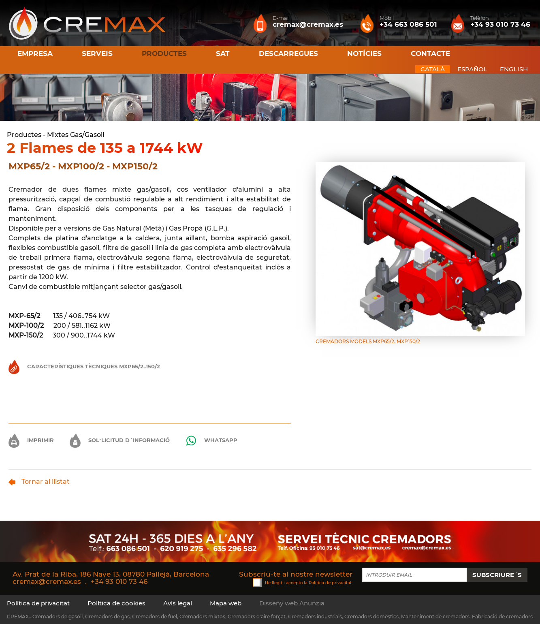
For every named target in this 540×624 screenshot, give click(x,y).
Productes (24, 135)
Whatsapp (211, 440)
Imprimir (31, 440)
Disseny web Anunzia (291, 603)
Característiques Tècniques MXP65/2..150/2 (84, 366)
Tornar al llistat (39, 481)
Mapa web (225, 603)
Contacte (430, 53)
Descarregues (288, 53)
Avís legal (177, 603)
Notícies (364, 53)
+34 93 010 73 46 (119, 581)
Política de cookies (116, 603)
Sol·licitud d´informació (120, 440)
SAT (223, 53)
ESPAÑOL (472, 69)
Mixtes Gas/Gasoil (75, 135)
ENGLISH (514, 69)
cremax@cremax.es (47, 581)
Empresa (35, 53)
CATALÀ (432, 69)
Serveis (97, 53)
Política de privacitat (330, 582)
